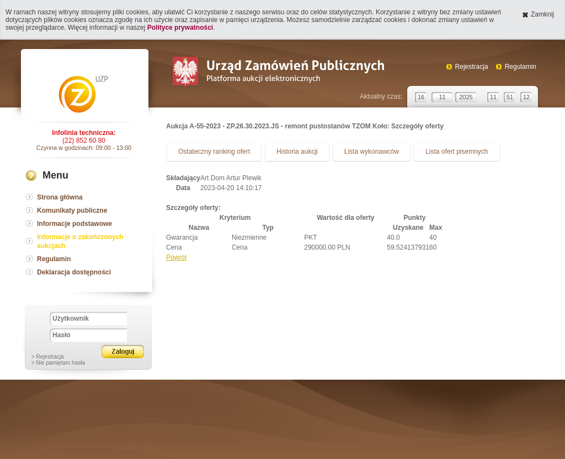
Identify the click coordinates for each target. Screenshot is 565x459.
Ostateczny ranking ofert (214, 151)
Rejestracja (471, 67)
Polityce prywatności (180, 27)
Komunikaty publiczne (72, 210)
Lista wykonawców (371, 151)
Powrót (176, 257)
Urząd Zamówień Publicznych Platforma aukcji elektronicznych (278, 73)
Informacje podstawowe (74, 224)
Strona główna (60, 197)
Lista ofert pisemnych (456, 151)
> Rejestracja (47, 357)
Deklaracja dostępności (74, 272)
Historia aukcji (297, 151)
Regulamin (520, 67)
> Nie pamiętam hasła (58, 363)
